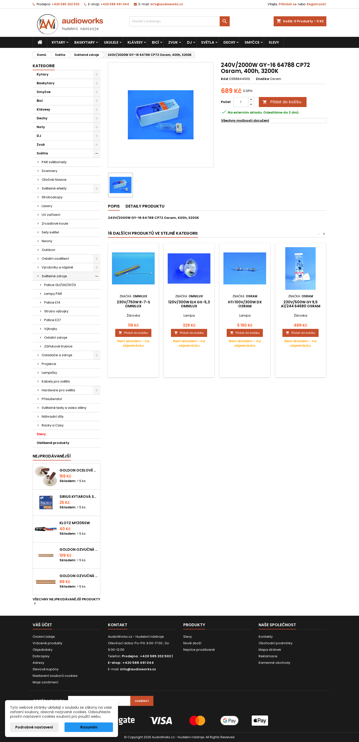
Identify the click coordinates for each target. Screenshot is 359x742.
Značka (262, 79)
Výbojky (50, 328)
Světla (207, 42)
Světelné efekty (54, 188)
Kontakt (117, 625)
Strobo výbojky (56, 311)
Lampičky (49, 372)
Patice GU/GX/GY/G (60, 285)
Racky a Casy (53, 425)
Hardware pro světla (58, 390)
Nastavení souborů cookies (55, 675)
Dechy (229, 42)
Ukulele (111, 42)
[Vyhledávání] (179, 21)
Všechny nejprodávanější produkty (66, 602)
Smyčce (252, 42)
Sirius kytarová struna (78, 497)
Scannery (49, 170)
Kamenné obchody (274, 662)
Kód (224, 79)
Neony (47, 241)
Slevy (274, 42)
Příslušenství (52, 399)
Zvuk (173, 42)
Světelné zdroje (54, 276)
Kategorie (44, 66)
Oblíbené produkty (53, 442)
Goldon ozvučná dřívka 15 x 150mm (78, 576)
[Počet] (240, 102)
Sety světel (50, 232)
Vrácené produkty (47, 643)
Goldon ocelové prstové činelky (78, 470)
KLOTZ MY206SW (74, 523)
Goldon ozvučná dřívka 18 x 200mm (78, 549)
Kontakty (266, 636)
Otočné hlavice (54, 179)
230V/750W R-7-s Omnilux (133, 304)
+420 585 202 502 (65, 4)
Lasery (47, 206)
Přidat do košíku (282, 102)
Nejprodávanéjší (52, 456)
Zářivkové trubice (58, 346)
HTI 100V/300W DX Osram (245, 304)
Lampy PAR (53, 293)
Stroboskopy (52, 197)
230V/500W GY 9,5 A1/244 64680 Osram (300, 304)
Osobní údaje (44, 636)
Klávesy (135, 42)
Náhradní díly (53, 416)
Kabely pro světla (56, 381)
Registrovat (316, 4)
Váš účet (42, 625)
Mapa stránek (270, 649)
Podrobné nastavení (34, 727)
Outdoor (48, 249)
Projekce (49, 363)
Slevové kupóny (45, 669)
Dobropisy (41, 656)
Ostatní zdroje (55, 337)
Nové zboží (192, 643)
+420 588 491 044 (115, 4)
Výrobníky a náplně (57, 267)
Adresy (38, 662)
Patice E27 (52, 320)
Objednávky (42, 649)
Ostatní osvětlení (55, 258)
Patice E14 (52, 302)
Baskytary (84, 42)
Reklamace (268, 656)
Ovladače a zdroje (57, 355)
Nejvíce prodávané (199, 649)
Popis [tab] (114, 206)
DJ (189, 42)
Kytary (58, 42)
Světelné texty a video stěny (64, 407)
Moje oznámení (45, 682)
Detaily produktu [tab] (145, 206)
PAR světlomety (54, 162)
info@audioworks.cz (166, 4)
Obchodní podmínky (275, 643)
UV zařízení (51, 214)
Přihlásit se (287, 4)
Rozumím (88, 727)
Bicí (155, 42)
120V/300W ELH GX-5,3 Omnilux (189, 304)
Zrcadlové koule (55, 223)
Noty (41, 127)
